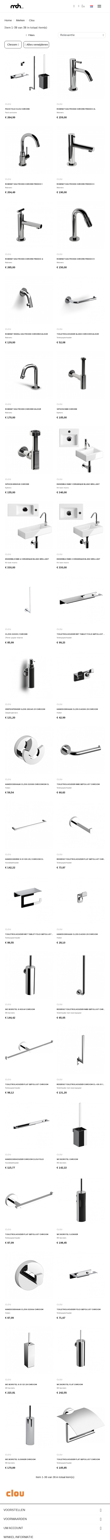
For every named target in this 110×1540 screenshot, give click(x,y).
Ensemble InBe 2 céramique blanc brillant (78, 559)
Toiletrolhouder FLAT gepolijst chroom (26, 1084)
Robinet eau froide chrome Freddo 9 (76, 259)
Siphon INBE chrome (67, 409)
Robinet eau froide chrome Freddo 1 (23, 184)
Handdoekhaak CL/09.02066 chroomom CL (27, 784)
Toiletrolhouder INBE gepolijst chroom (78, 784)
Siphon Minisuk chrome (17, 484)
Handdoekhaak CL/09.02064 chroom (24, 1309)
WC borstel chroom (67, 1159)
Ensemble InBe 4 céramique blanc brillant (27, 559)
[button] (74, 6)
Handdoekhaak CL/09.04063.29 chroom (77, 934)
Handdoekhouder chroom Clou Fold (24, 1159)
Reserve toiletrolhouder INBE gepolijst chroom (82, 1009)
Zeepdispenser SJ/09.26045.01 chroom (25, 709)
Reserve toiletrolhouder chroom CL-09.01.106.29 (83, 1084)
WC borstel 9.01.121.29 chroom (21, 1384)
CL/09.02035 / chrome (16, 634)
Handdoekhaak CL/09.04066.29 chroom (77, 709)
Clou (8, 104)
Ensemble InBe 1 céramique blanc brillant (78, 484)
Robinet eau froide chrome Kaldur (23, 409)
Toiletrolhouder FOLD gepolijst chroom (79, 1309)
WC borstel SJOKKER (67, 1234)
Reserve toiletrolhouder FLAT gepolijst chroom (82, 859)
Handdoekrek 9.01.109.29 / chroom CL (24, 859)
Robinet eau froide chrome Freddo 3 (75, 184)
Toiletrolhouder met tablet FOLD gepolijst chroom (33, 934)
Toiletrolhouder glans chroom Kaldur (78, 334)
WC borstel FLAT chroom (70, 1384)
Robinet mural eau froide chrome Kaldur (26, 334)
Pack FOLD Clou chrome (17, 109)
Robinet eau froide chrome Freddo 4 (24, 259)
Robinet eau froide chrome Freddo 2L (76, 109)
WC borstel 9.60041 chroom (20, 1009)
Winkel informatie (18, 1537)
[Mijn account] (78, 6)
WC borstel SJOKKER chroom (20, 1459)
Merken (20, 20)
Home (8, 20)
